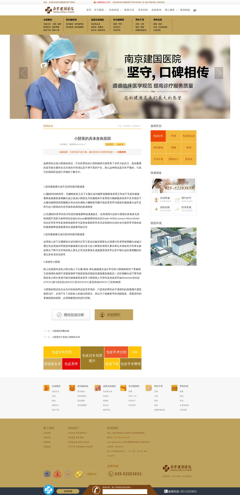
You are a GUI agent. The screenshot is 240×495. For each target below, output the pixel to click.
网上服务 (170, 10)
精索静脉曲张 (140, 30)
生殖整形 (47, 20)
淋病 (160, 24)
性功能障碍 (118, 20)
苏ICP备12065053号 (122, 437)
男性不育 (139, 20)
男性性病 (157, 20)
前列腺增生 (79, 24)
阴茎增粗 (55, 27)
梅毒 (155, 24)
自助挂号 (47, 437)
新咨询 (153, 2)
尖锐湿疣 (157, 30)
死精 (137, 27)
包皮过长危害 (62, 352)
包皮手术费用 (131, 364)
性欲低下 (117, 27)
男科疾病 (161, 2)
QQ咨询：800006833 (115, 447)
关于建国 (99, 10)
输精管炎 (101, 30)
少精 (142, 24)
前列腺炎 (69, 24)
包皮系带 (71, 364)
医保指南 (185, 10)
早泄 (120, 24)
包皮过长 (158, 136)
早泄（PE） (133, 396)
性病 (188, 147)
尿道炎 (94, 27)
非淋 (155, 27)
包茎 (54, 396)
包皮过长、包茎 (49, 24)
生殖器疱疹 (162, 27)
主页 (119, 126)
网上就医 (48, 428)
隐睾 (59, 24)
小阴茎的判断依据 (60, 331)
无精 (137, 24)
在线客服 (68, 491)
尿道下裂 (47, 30)
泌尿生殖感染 (97, 20)
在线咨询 (121, 152)
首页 (88, 10)
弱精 (142, 27)
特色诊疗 (73, 428)
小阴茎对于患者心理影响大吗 (66, 337)
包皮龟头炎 (95, 24)
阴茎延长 (47, 27)
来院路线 (47, 442)
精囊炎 (100, 27)
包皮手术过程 (116, 352)
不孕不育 (158, 159)
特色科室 (114, 10)
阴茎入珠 (55, 30)
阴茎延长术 (52, 364)
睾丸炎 (94, 30)
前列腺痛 (69, 27)
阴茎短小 (173, 159)
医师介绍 (129, 10)
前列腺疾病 (71, 20)
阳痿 (115, 24)
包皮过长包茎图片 (92, 358)
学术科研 (143, 10)
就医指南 (47, 447)
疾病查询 (156, 10)
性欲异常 (117, 30)
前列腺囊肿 (79, 27)
